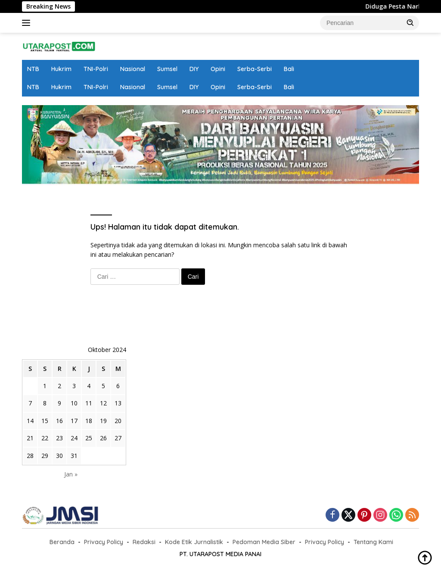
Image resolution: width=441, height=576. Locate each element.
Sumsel (167, 69)
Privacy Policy (103, 542)
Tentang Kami (373, 542)
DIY (194, 69)
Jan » (71, 474)
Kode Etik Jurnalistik (194, 542)
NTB (33, 69)
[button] (410, 22)
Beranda (62, 542)
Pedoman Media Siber (264, 542)
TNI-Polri (96, 69)
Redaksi (144, 542)
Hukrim (61, 69)
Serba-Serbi (254, 69)
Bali (289, 69)
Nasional (132, 69)
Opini (218, 69)
